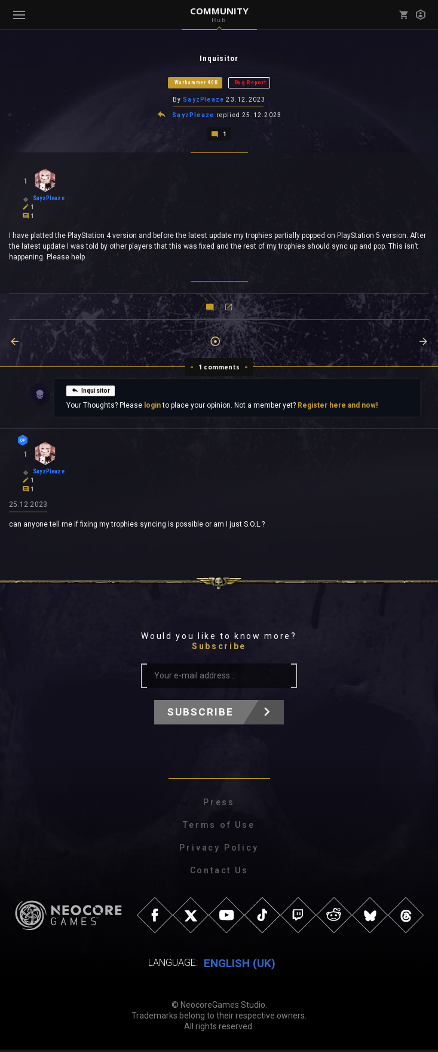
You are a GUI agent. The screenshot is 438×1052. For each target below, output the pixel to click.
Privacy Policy (218, 850)
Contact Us (219, 872)
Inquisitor (91, 392)
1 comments (219, 369)
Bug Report (251, 83)
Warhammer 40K (196, 83)
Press (219, 804)
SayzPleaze (203, 100)
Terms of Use (219, 827)
